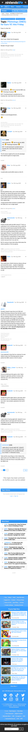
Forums (4, 11)
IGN (13, 716)
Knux (8, 165)
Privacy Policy (20, 600)
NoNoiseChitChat (5, 386)
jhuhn (8, 256)
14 (25, 436)
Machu (9, 83)
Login (11, 496)
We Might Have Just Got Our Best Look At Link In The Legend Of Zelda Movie (15, 563)
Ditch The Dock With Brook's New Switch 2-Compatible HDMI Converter (14, 554)
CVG (18, 718)
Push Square (12, 711)
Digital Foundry (19, 713)
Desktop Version (19, 605)
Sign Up (16, 496)
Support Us (7, 600)
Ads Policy (15, 602)
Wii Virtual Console (20, 19)
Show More (14, 686)
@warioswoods (4, 352)
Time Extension (9, 713)
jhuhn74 (3, 276)
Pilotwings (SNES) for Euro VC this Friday (13, 23)
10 (25, 345)
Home (3, 13)
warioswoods (11, 218)
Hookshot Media (9, 704)
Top (5, 597)
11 (25, 367)
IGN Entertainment (22, 704)
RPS (22, 718)
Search (23, 10)
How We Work (20, 597)
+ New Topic (16, 10)
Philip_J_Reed (11, 367)
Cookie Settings (9, 605)
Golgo (8, 32)
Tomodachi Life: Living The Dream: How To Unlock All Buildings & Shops (15, 525)
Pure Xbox (20, 711)
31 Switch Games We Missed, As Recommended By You (13, 543)
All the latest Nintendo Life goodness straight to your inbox (14, 725)
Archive (22, 602)
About (9, 597)
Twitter (2, 248)
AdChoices (15, 705)
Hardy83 (9, 131)
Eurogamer (18, 716)
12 (25, 390)
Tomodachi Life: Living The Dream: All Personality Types (15, 538)
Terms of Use (7, 602)
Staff (14, 597)
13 (25, 412)
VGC (24, 716)
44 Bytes (10, 705)
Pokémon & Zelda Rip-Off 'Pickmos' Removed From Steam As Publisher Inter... (15, 529)
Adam (9, 183)
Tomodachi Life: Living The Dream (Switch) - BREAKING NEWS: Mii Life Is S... (14, 549)
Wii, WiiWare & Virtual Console (16, 13)
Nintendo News (7, 716)
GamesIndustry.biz (10, 718)
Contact (13, 600)
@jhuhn (3, 309)
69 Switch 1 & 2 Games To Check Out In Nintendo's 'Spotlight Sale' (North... (14, 534)
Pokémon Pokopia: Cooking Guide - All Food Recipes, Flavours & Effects (15, 558)
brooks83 (10, 345)
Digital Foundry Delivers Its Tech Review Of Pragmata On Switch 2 (14, 567)
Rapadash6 (10, 302)
